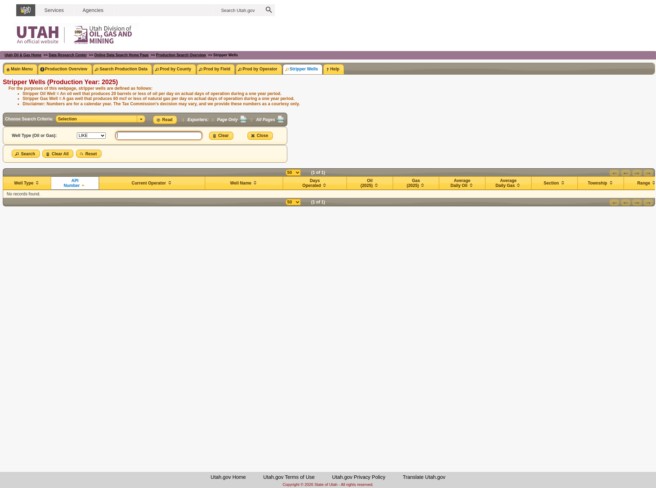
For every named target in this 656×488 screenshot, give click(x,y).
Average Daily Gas (506, 183)
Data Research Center (68, 55)
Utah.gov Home (228, 477)
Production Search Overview (181, 55)
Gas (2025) (413, 183)
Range (643, 183)
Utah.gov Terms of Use (289, 477)
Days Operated (311, 183)
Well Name (240, 183)
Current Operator (148, 183)
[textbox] (159, 135)
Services (54, 10)
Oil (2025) (367, 183)
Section (551, 183)
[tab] (20, 69)
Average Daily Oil (460, 183)
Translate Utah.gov (424, 477)
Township (597, 183)
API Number (72, 183)
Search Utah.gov (238, 10)
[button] (165, 119)
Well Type (23, 183)
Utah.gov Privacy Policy (358, 477)
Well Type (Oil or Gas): (34, 135)
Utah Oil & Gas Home (23, 55)
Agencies (92, 10)
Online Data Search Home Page (121, 55)
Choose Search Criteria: (29, 119)
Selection (67, 119)
